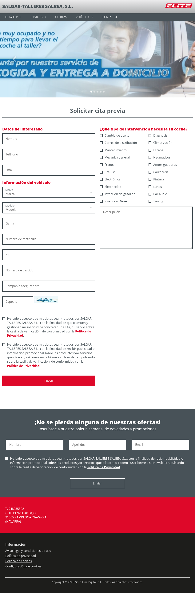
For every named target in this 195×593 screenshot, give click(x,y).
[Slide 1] (94, 91)
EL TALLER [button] (11, 17)
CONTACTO (109, 17)
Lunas (155, 187)
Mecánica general (115, 157)
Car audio (158, 194)
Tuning (156, 201)
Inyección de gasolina (117, 194)
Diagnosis (158, 135)
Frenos (107, 165)
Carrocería (159, 172)
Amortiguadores (163, 165)
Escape (156, 150)
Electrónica (110, 179)
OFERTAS (61, 17)
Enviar (48, 381)
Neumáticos (160, 157)
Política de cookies (18, 561)
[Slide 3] (100, 91)
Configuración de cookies (23, 566)
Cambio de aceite (114, 135)
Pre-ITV (107, 172)
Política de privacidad (20, 556)
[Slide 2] (97, 91)
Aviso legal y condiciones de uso (28, 551)
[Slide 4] (104, 91)
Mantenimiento (113, 150)
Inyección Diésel (114, 201)
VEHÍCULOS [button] (83, 17)
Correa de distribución (118, 143)
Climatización (161, 143)
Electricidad (110, 187)
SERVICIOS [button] (36, 17)
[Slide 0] (91, 91)
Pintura (156, 179)
